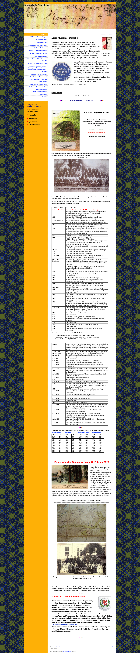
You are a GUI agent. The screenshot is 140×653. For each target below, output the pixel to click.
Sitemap (61, 646)
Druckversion (54, 646)
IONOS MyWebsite (67, 651)
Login (112, 646)
